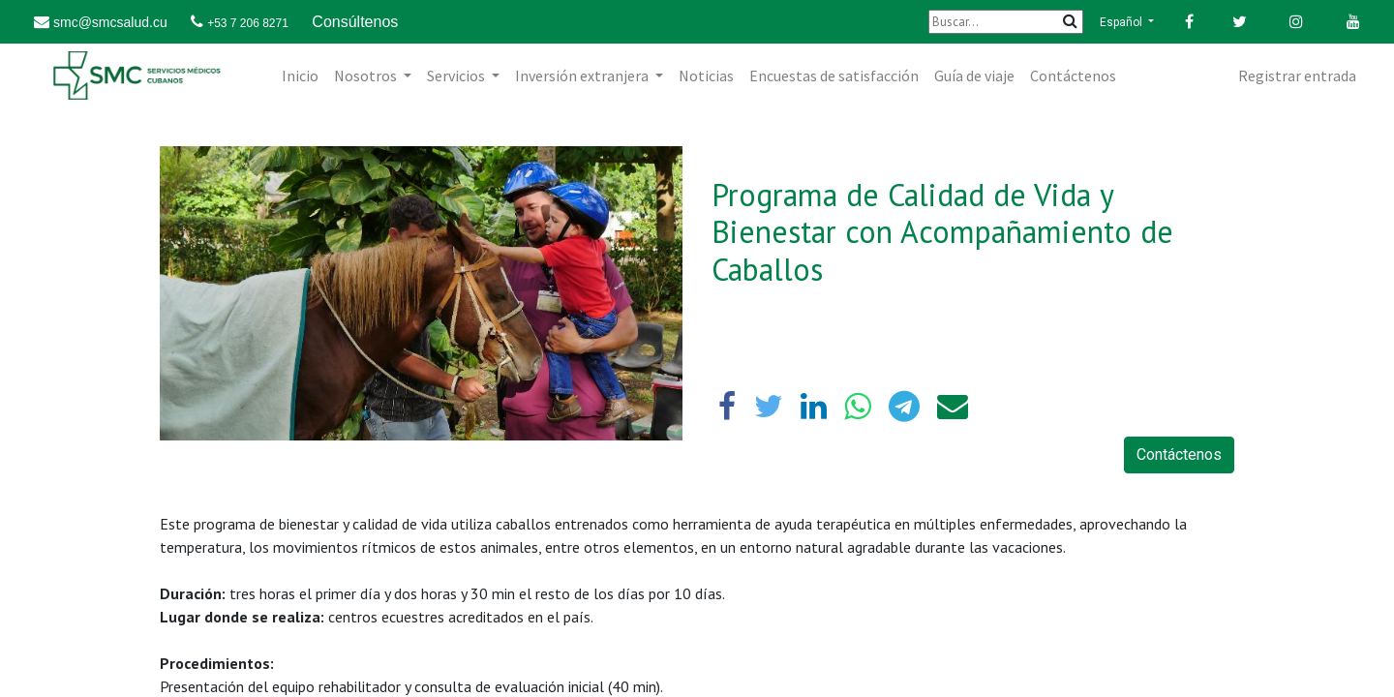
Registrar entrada (1297, 75)
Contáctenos (1179, 454)
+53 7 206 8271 (247, 23)
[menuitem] (300, 75)
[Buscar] (1005, 22)
